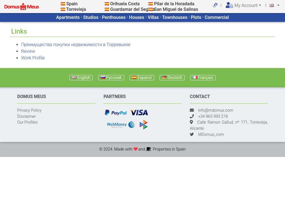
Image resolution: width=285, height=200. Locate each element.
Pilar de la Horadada (174, 3)
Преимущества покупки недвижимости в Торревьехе (75, 44)
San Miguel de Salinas (176, 9)
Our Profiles (27, 122)
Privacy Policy (29, 110)
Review (28, 51)
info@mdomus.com (215, 110)
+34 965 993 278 (213, 116)
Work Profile (33, 58)
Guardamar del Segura (132, 9)
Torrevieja (76, 9)
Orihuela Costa (125, 3)
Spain (71, 3)
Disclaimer (26, 116)
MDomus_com (211, 134)
